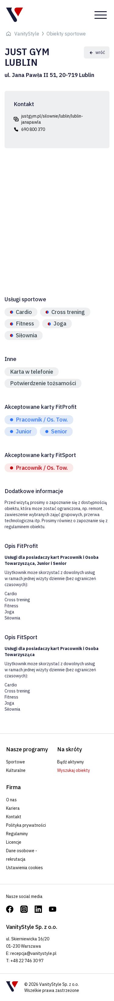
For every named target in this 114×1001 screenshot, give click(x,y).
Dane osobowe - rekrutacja (21, 855)
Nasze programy (27, 749)
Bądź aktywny (70, 762)
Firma (13, 787)
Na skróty (69, 749)
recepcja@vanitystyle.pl (33, 953)
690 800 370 (33, 129)
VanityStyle (26, 34)
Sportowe (15, 762)
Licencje (13, 842)
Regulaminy (17, 833)
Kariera (13, 808)
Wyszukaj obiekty (73, 770)
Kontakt (13, 816)
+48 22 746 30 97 (26, 960)
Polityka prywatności (26, 825)
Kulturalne (16, 770)
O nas (11, 799)
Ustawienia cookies (24, 867)
